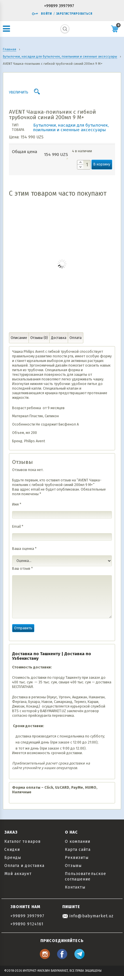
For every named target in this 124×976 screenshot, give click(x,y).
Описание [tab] (19, 338)
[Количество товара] (83, 164)
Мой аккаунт (18, 873)
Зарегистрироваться (74, 13)
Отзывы (73, 865)
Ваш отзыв (22, 568)
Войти (42, 14)
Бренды (12, 857)
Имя (16, 504)
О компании (78, 841)
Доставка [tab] (58, 338)
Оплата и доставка (24, 865)
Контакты (75, 887)
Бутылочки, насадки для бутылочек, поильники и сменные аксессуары (71, 127)
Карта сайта (78, 849)
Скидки (12, 849)
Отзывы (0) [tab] (39, 338)
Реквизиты (77, 857)
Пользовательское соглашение (85, 876)
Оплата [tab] (75, 338)
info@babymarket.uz (88, 916)
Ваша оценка (24, 548)
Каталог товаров (22, 841)
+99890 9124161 (27, 924)
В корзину (101, 164)
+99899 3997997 (59, 6)
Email (17, 526)
